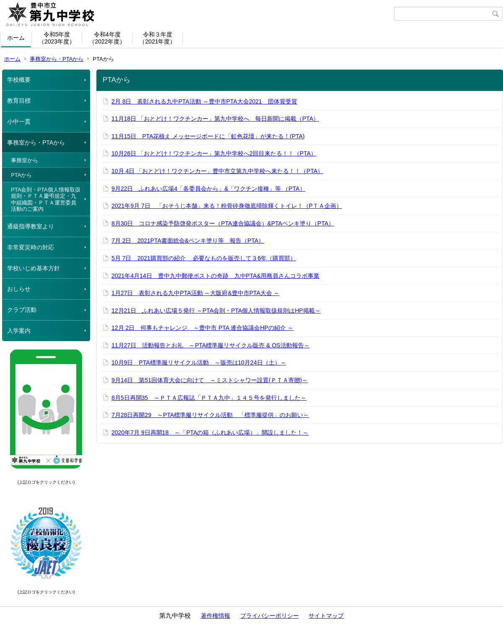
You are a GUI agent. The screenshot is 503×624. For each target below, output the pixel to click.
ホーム (16, 37)
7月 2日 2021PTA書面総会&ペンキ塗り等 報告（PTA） (187, 240)
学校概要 (19, 79)
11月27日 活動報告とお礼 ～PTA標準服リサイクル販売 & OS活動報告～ (210, 345)
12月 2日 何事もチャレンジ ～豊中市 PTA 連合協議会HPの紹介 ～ (202, 327)
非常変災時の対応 (30, 247)
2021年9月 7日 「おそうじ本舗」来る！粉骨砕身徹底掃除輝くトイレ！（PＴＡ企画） (226, 205)
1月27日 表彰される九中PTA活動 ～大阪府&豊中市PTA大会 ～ (195, 293)
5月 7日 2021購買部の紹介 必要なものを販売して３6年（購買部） (203, 258)
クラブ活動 (21, 309)
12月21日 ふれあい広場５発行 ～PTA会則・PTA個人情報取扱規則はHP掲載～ (216, 310)
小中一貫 (19, 121)
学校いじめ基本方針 (33, 268)
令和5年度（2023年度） (57, 38)
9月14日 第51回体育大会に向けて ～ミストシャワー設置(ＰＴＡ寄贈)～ (209, 380)
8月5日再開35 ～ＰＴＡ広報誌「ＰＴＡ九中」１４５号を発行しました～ (208, 397)
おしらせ (19, 288)
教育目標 (19, 100)
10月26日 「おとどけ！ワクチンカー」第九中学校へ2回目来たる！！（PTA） (213, 153)
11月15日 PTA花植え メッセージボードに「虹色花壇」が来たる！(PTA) (208, 136)
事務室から (24, 160)
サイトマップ (326, 615)
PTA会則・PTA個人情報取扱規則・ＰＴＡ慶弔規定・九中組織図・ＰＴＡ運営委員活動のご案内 (45, 199)
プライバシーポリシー (269, 615)
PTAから (21, 175)
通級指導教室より (30, 226)
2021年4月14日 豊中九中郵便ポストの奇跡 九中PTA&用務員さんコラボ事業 (215, 275)
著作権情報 (215, 615)
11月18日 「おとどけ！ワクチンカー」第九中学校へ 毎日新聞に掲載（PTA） (215, 118)
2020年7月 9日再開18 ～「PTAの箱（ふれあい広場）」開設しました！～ (210, 432)
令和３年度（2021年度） (157, 38)
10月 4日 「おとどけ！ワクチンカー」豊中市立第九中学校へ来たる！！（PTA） (217, 171)
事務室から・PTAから (56, 59)
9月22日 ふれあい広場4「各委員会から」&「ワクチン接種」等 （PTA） (208, 188)
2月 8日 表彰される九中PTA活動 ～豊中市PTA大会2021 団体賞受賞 (204, 101)
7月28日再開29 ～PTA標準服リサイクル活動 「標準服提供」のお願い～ (210, 415)
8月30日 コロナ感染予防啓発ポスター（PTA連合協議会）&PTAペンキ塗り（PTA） (222, 223)
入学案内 (19, 330)
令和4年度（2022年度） (107, 38)
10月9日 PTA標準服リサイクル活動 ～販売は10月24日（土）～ (198, 362)
